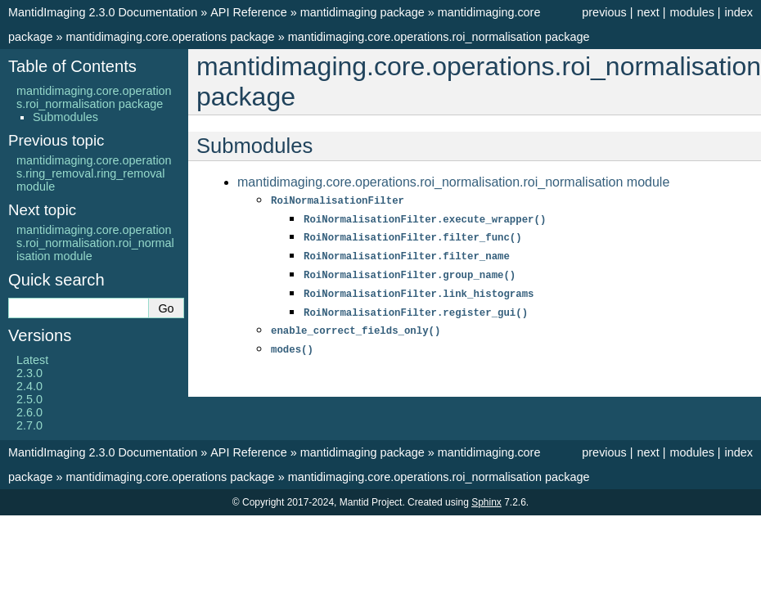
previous (604, 12)
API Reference (248, 12)
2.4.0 (29, 386)
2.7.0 (29, 425)
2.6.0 (29, 412)
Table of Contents (72, 66)
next (648, 12)
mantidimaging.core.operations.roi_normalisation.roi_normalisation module (453, 182)
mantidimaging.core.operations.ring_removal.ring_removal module (94, 173)
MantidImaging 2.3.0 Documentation (102, 12)
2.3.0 (29, 373)
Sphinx (486, 502)
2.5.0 (29, 399)
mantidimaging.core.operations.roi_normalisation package (439, 36)
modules (691, 12)
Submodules (65, 117)
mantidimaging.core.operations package (169, 36)
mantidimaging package (362, 12)
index (739, 12)
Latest (32, 359)
